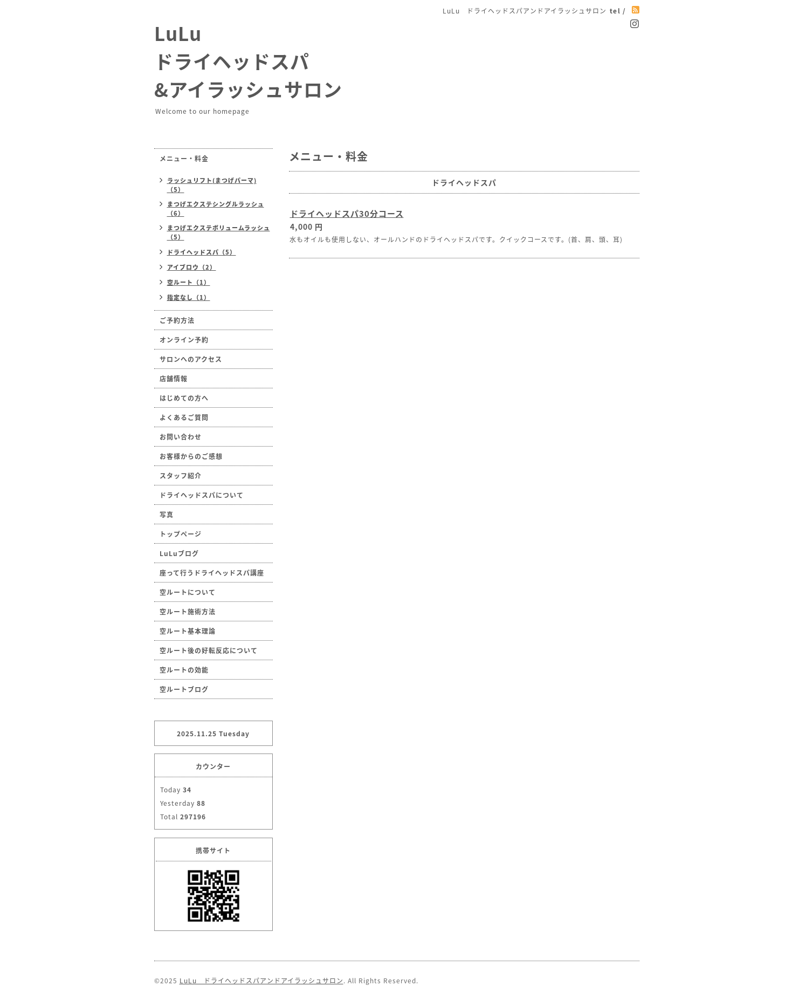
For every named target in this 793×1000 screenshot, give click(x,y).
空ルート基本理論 (188, 631)
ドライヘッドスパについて (202, 495)
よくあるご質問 (184, 417)
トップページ (181, 534)
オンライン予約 (184, 340)
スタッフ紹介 (181, 476)
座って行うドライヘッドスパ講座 (212, 573)
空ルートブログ (184, 689)
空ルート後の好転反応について (209, 650)
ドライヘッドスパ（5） (201, 252)
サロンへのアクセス (191, 359)
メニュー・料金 (184, 158)
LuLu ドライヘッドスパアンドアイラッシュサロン (261, 980)
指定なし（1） (188, 297)
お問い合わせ (181, 437)
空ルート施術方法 (188, 612)
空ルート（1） (188, 282)
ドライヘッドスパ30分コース (347, 214)
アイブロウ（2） (191, 267)
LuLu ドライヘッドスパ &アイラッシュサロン (248, 61)
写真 (167, 514)
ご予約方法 (177, 320)
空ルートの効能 (184, 670)
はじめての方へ (184, 398)
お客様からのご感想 (191, 456)
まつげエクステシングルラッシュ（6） (215, 209)
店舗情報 (174, 378)
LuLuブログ (179, 553)
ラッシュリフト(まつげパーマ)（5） (212, 185)
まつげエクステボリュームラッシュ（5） (218, 232)
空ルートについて (188, 592)
